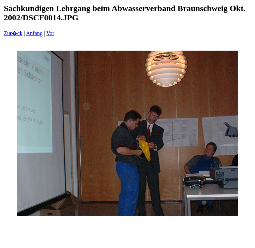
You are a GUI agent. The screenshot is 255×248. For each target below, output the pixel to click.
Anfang (34, 33)
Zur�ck (13, 33)
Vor (50, 33)
